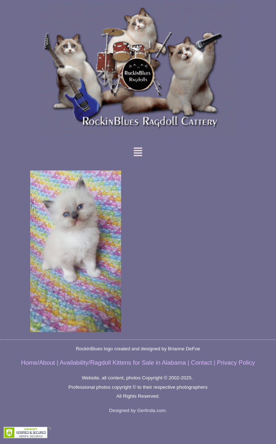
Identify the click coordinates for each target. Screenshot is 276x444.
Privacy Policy (236, 362)
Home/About (38, 362)
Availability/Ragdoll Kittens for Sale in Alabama (123, 362)
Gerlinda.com (151, 410)
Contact (201, 362)
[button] (138, 152)
